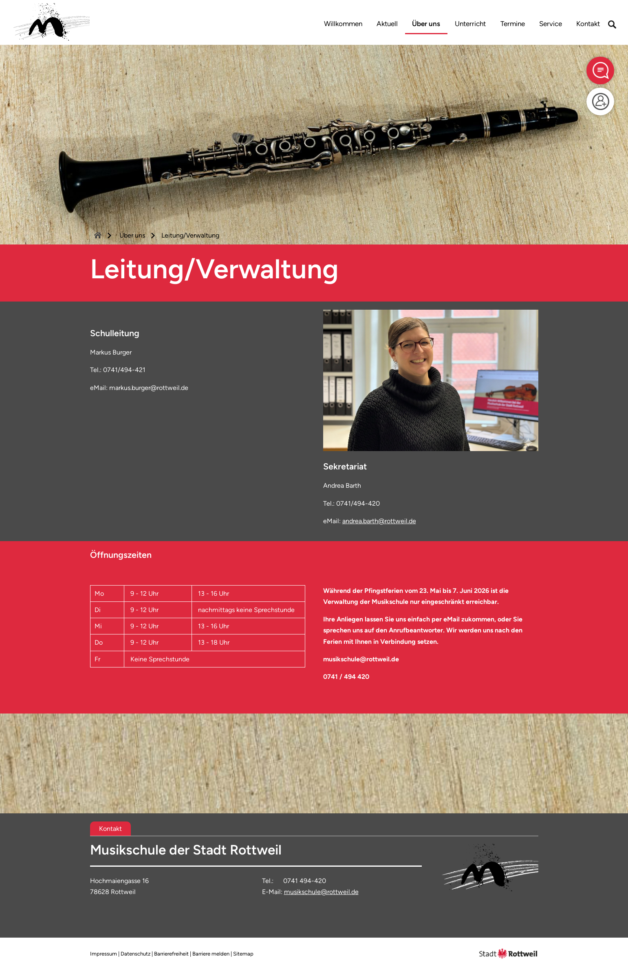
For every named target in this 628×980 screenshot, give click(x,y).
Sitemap (243, 954)
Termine (512, 24)
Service (550, 24)
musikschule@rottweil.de (321, 892)
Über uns (426, 24)
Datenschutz (135, 954)
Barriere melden (210, 954)
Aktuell (387, 24)
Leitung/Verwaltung (190, 235)
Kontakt (588, 24)
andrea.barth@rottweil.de (379, 521)
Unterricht (470, 24)
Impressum (103, 954)
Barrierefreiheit (171, 954)
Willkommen (343, 24)
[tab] (110, 828)
